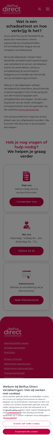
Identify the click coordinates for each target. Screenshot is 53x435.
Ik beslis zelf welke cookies (26, 424)
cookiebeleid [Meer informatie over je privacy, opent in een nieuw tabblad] (13, 413)
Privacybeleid (10, 419)
